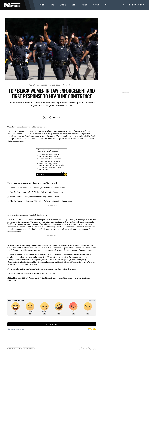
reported (26, 127)
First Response (29, 348)
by (49, 85)
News (32, 85)
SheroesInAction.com (67, 269)
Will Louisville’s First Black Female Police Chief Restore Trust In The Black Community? (48, 279)
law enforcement (14, 348)
